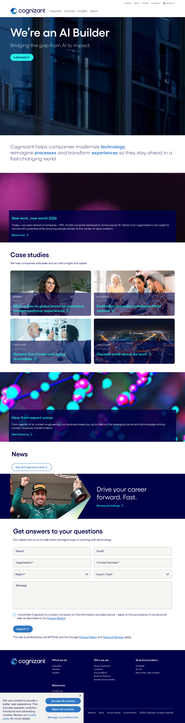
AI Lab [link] (139, 669)
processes (46, 152)
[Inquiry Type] (133, 574)
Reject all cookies (63, 709)
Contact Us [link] (57, 691)
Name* (20, 550)
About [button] (94, 11)
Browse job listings (108, 505)
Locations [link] (98, 669)
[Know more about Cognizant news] (32, 467)
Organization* (24, 562)
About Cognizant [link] (102, 665)
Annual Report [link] (100, 672)
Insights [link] (55, 672)
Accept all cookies (63, 701)
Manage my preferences (63, 717)
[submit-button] (23, 628)
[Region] (52, 574)
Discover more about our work (122, 354)
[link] (27, 11)
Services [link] (56, 669)
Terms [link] (101, 712)
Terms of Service (113, 636)
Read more (18, 234)
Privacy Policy (88, 636)
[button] (169, 3)
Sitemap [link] (92, 712)
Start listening (20, 434)
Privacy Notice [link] (113, 712)
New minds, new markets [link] (148, 672)
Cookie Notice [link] (129, 712)
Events (145, 3)
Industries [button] (55, 11)
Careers (127, 3)
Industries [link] (56, 665)
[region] (42, 708)
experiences (107, 152)
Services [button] (69, 11)
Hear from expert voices (32, 417)
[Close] (80, 696)
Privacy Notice (56, 617)
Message (21, 585)
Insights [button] (82, 11)
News (136, 3)
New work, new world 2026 (34, 218)
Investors (155, 3)
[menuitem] (128, 3)
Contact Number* (108, 562)
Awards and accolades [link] (104, 679)
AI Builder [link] (140, 665)
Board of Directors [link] (102, 676)
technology (113, 146)
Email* (101, 550)
